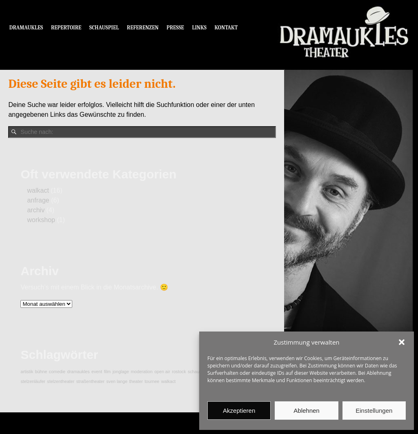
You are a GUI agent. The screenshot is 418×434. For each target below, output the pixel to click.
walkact (38, 190)
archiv (35, 210)
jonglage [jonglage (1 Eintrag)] (121, 371)
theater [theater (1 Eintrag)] (136, 381)
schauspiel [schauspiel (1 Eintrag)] (198, 371)
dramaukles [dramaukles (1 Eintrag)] (78, 371)
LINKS (199, 27)
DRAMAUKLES (26, 27)
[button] (402, 342)
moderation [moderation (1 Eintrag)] (141, 371)
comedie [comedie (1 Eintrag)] (57, 371)
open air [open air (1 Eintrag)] (162, 371)
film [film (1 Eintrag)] (107, 371)
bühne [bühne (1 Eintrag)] (41, 371)
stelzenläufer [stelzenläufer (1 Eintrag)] (32, 381)
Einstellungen (374, 410)
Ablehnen (306, 410)
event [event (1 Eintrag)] (96, 371)
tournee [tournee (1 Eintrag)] (152, 381)
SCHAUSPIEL (104, 27)
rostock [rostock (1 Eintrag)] (179, 371)
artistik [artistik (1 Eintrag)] (26, 371)
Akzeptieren (239, 410)
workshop (41, 219)
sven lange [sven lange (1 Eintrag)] (117, 381)
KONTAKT (226, 27)
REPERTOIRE (66, 27)
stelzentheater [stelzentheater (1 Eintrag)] (60, 381)
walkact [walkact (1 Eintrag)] (168, 381)
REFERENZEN (143, 27)
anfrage (38, 200)
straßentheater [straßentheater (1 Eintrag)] (90, 381)
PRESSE (175, 27)
